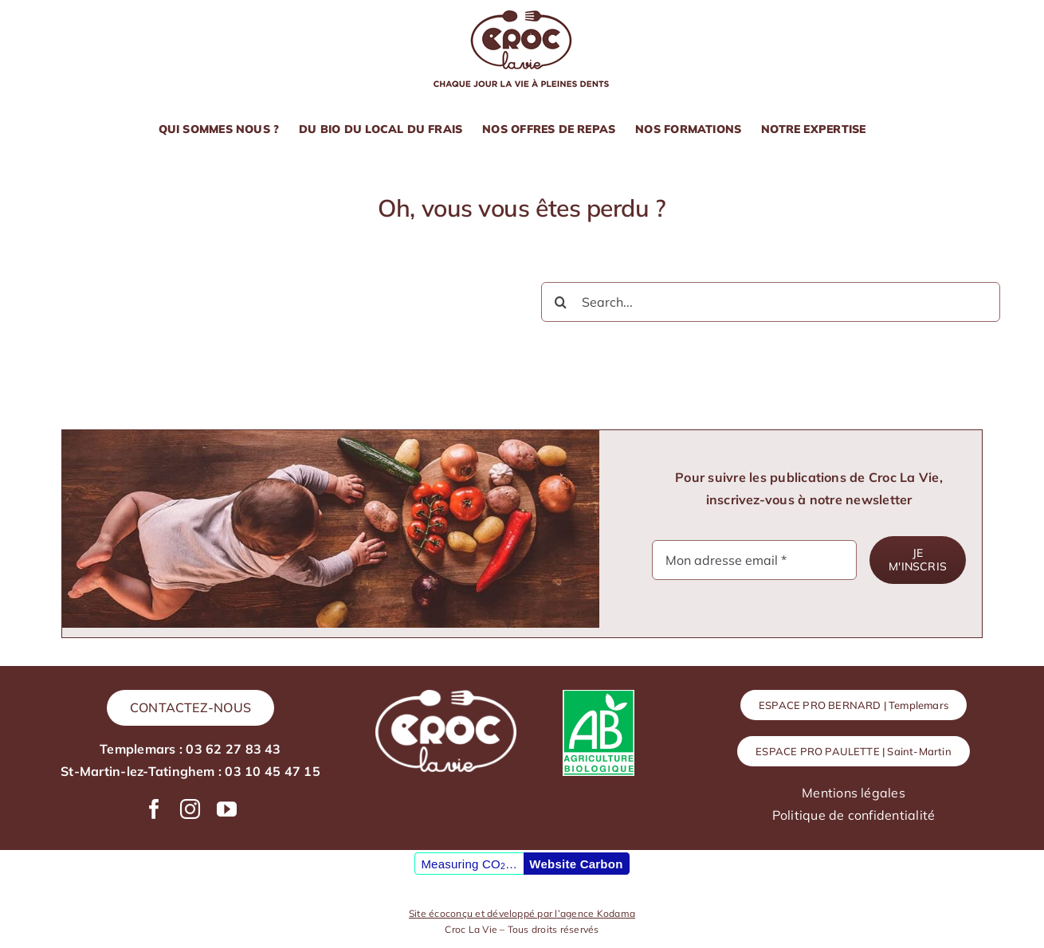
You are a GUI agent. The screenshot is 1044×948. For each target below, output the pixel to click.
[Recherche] (561, 302)
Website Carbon (575, 864)
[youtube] (227, 809)
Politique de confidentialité (854, 815)
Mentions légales (853, 793)
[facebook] (154, 809)
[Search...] (770, 302)
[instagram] (190, 809)
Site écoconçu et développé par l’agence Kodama (522, 913)
